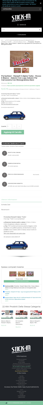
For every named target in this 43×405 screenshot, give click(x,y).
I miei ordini (21, 379)
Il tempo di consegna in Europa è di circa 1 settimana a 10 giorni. (24, 89)
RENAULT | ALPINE (21, 391)
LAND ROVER (21, 397)
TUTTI (21, 390)
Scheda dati (5, 205)
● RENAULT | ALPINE (6, 41)
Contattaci (21, 360)
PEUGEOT (21, 393)
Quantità (3, 126)
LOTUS (21, 394)
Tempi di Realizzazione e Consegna (21, 365)
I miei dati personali (21, 383)
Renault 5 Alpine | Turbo (20, 41)
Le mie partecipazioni (21, 380)
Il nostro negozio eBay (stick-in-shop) (21, 368)
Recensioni (5, 210)
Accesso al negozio (22, 359)
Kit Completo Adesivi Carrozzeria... (19, 322)
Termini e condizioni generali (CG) (21, 363)
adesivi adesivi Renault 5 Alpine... (6, 321)
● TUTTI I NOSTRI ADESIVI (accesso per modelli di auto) (19, 40)
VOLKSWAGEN (21, 396)
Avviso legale (21, 362)
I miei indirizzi (21, 382)
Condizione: (4, 85)
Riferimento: (4, 83)
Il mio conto (22, 377)
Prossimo (31, 72)
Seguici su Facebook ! (21, 369)
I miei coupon (21, 385)
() (22, 25)
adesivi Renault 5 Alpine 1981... (35, 321)
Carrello (21, 376)
